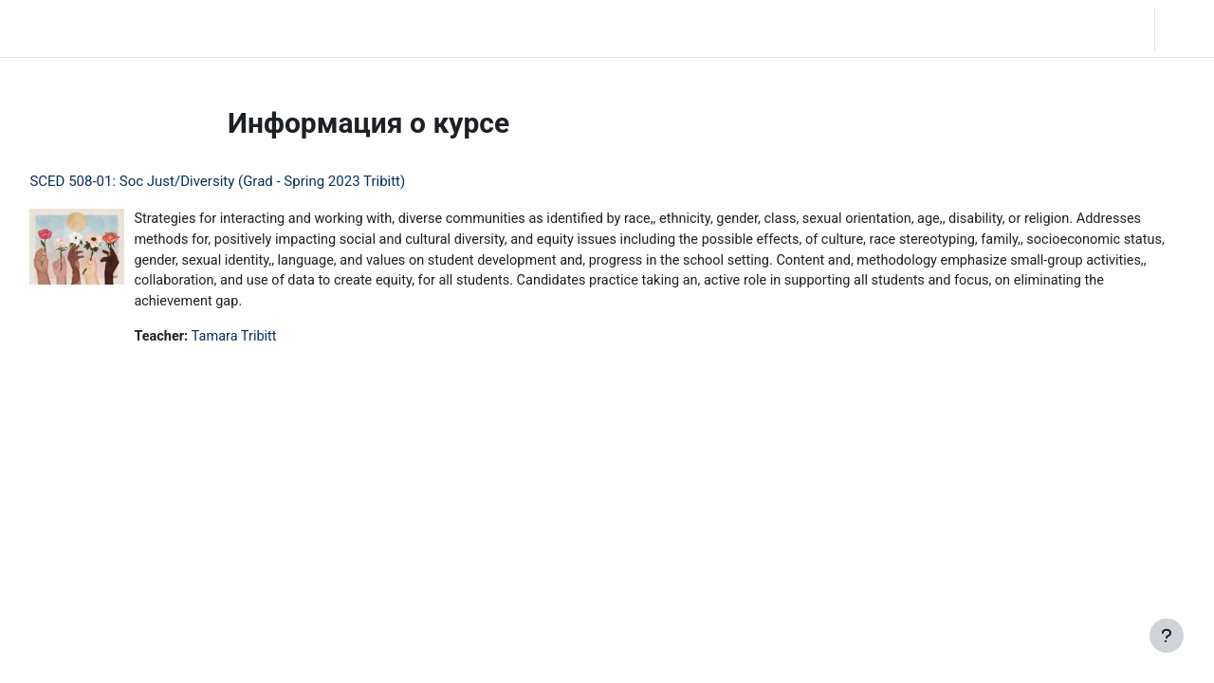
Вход (1183, 28)
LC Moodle (57, 28)
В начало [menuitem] (160, 28)
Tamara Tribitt (280, 340)
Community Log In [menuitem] (264, 28)
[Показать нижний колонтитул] (1167, 635)
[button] (1080, 28)
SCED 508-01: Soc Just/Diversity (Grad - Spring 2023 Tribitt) (260, 181)
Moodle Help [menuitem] (376, 28)
